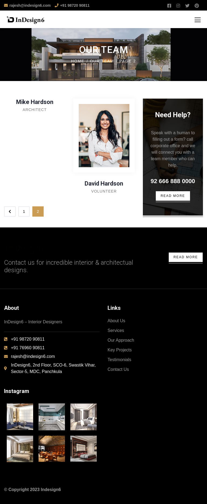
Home (77, 61)
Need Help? (173, 115)
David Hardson (104, 183)
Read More (186, 257)
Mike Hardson (34, 102)
